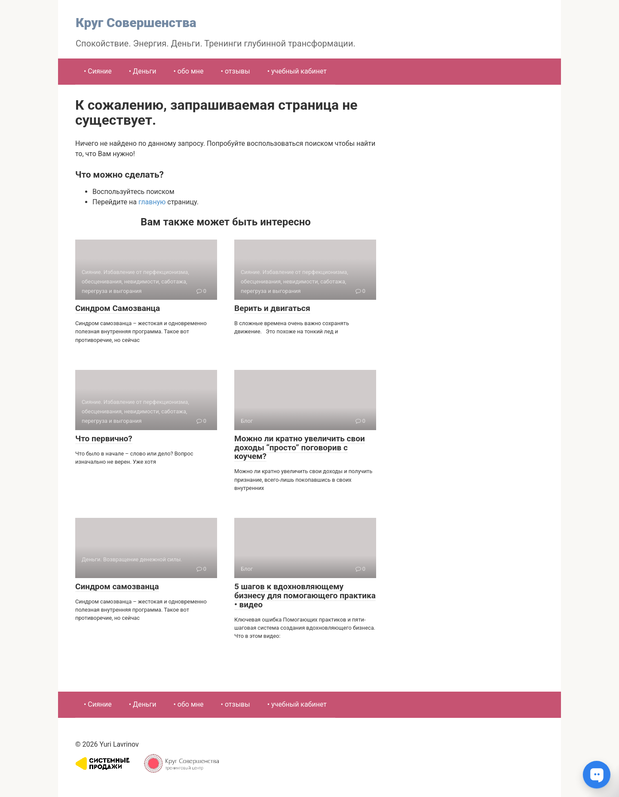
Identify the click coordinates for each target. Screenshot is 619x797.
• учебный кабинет (297, 71)
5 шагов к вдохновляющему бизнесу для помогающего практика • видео (305, 595)
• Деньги (142, 71)
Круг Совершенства (136, 22)
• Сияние (98, 71)
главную (151, 202)
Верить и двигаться (272, 308)
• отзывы (235, 71)
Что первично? (103, 438)
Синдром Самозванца (117, 308)
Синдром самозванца (117, 586)
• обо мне (189, 71)
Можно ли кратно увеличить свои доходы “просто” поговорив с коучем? (299, 448)
